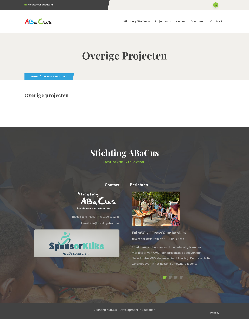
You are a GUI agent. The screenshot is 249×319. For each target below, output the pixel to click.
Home (34, 76)
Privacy (214, 312)
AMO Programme (142, 239)
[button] (164, 277)
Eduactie (159, 239)
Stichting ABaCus (136, 21)
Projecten (162, 21)
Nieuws (180, 21)
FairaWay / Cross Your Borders (159, 232)
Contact (216, 21)
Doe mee (197, 21)
